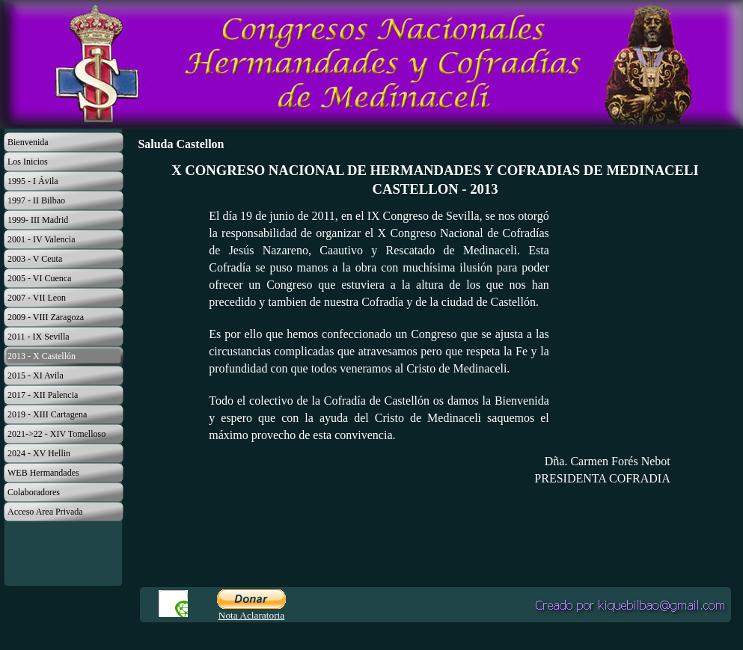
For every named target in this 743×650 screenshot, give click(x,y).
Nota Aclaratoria (251, 615)
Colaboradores (33, 492)
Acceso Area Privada (45, 511)
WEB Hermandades (43, 472)
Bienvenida (28, 142)
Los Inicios (27, 161)
